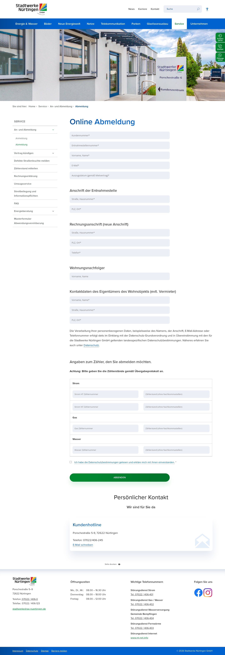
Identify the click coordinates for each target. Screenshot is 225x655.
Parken (136, 23)
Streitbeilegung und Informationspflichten (26, 193)
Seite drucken (112, 564)
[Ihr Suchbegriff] (179, 9)
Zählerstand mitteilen (26, 168)
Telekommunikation (113, 23)
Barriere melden (59, 651)
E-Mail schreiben (83, 545)
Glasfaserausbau (157, 23)
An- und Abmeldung (61, 106)
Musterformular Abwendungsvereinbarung (29, 221)
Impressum (17, 651)
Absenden (120, 477)
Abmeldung (81, 106)
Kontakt (155, 9)
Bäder (48, 23)
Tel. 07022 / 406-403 (142, 628)
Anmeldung (21, 138)
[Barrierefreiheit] (207, 9)
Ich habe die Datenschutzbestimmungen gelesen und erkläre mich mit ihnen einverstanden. (124, 462)
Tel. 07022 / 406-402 (142, 604)
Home (32, 106)
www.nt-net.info (139, 637)
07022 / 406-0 (25, 599)
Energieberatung (23, 211)
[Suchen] (198, 9)
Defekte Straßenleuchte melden (32, 160)
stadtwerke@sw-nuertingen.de (29, 608)
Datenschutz (91, 345)
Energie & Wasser (26, 23)
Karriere (142, 9)
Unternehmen (199, 23)
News (131, 9)
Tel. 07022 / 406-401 (142, 594)
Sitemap (45, 651)
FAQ (16, 203)
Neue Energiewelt (69, 23)
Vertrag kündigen (23, 153)
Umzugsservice (22, 183)
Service (179, 23)
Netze (90, 23)
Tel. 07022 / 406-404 (142, 618)
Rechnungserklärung (25, 176)
